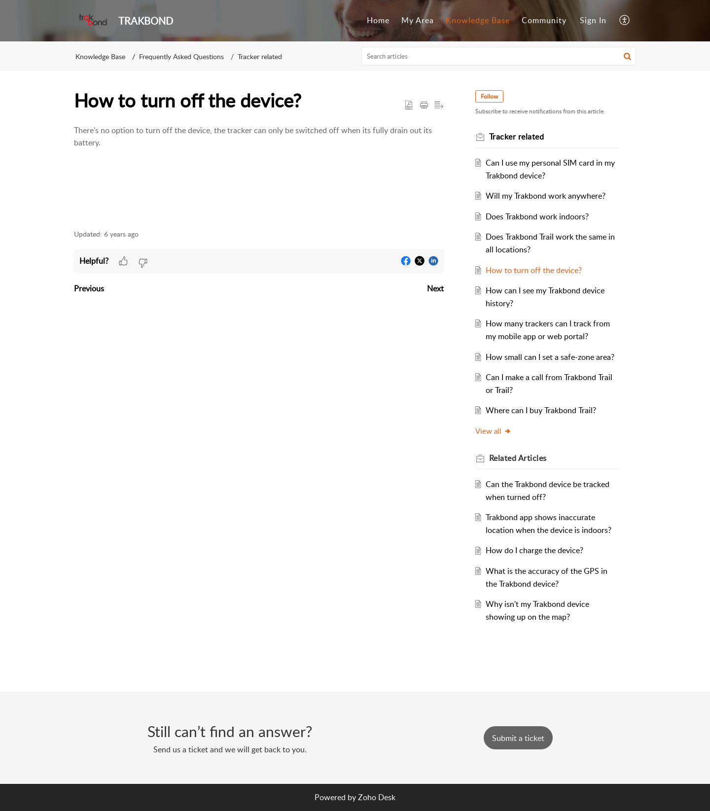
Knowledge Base (478, 20)
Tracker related (260, 56)
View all (493, 431)
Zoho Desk (376, 797)
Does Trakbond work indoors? (537, 216)
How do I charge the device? (534, 550)
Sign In (593, 20)
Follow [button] (489, 96)
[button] (625, 20)
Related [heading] (518, 458)
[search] (499, 56)
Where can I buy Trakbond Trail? (541, 410)
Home (378, 20)
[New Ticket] (518, 738)
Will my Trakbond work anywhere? (545, 195)
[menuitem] (378, 20)
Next (435, 288)
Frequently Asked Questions (181, 56)
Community (544, 20)
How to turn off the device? (534, 270)
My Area (417, 20)
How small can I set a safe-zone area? (550, 357)
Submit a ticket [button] (518, 738)
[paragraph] (259, 136)
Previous (89, 288)
